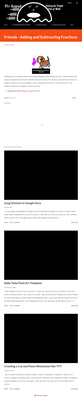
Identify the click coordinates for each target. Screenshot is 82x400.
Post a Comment (14, 222)
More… (72, 24)
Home (5, 24)
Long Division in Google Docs (22, 203)
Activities (12, 98)
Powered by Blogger (41, 395)
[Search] (70, 3)
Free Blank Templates (41, 24)
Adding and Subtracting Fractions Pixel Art (23, 91)
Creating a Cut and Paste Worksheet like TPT (33, 366)
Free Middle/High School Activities (21, 24)
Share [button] (74, 98)
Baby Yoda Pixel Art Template (23, 283)
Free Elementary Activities (59, 24)
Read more (74, 222)
